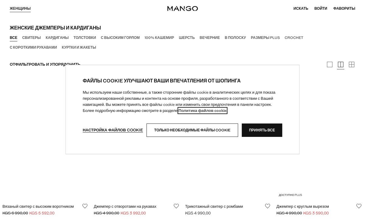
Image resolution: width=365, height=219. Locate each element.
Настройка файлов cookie (113, 130)
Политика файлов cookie (202, 110)
